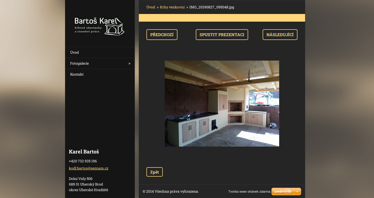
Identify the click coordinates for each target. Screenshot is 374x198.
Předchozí (162, 34)
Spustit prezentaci (222, 34)
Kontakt (77, 74)
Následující (280, 34)
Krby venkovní (172, 7)
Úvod (74, 52)
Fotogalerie (79, 63)
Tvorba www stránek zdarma (249, 191)
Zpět (154, 172)
